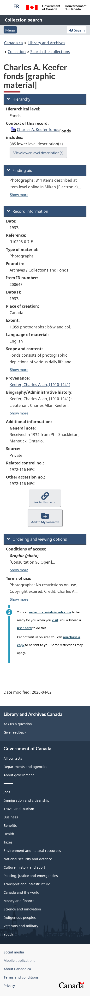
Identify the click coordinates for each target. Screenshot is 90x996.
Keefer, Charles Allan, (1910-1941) (40, 384)
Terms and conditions (21, 977)
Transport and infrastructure (27, 884)
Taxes (8, 842)
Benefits (10, 825)
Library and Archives (46, 42)
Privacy (9, 985)
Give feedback (15, 732)
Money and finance (19, 900)
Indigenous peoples (20, 917)
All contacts (13, 758)
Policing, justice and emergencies (31, 875)
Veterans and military (21, 926)
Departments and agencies (25, 766)
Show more (19, 194)
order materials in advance (50, 612)
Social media (14, 952)
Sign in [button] (76, 30)
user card (24, 628)
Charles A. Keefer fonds (38, 129)
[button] (45, 498)
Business (11, 817)
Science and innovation (22, 909)
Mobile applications (19, 960)
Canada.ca (13, 42)
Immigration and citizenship (26, 800)
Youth (8, 934)
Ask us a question (18, 724)
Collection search (23, 20)
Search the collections (50, 51)
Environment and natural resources (32, 850)
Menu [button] (10, 30)
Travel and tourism (19, 808)
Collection (17, 51)
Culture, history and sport (24, 867)
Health (9, 834)
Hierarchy (18, 99)
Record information (27, 211)
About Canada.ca (17, 969)
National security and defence (28, 859)
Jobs (7, 792)
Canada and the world (21, 892)
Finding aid (19, 170)
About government (19, 775)
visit (55, 620)
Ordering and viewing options (37, 539)
